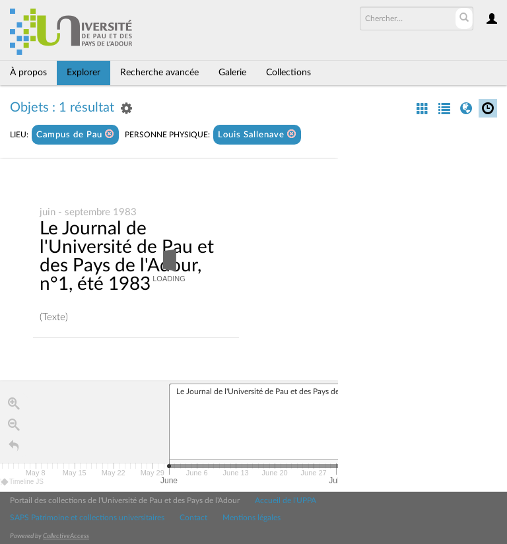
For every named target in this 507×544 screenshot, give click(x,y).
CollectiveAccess (66, 536)
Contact (193, 518)
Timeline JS (23, 482)
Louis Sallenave (257, 134)
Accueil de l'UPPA (285, 500)
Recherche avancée (159, 72)
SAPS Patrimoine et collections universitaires (87, 518)
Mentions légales (251, 518)
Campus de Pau (75, 134)
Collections (288, 72)
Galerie (232, 72)
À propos (28, 72)
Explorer (83, 72)
